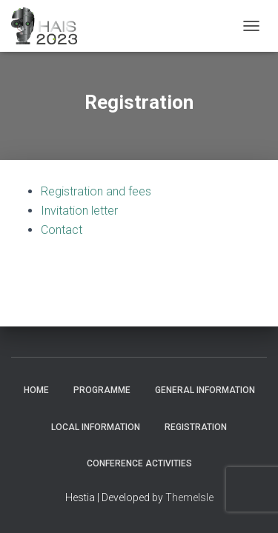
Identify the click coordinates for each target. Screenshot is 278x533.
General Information (205, 390)
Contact (61, 230)
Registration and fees (96, 191)
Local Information (95, 427)
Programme (101, 390)
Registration (196, 427)
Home (36, 390)
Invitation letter (79, 211)
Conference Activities (139, 463)
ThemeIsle (189, 497)
